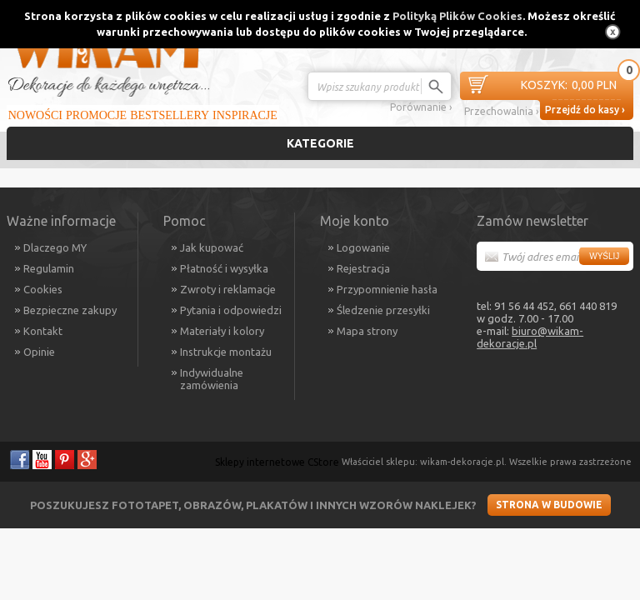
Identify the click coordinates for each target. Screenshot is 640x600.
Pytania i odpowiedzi (231, 310)
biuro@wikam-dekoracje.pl (530, 337)
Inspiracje (245, 115)
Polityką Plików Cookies (457, 16)
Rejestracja (363, 268)
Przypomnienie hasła (387, 289)
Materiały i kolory (222, 331)
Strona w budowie (549, 504)
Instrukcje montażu (226, 352)
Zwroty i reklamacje (228, 289)
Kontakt (42, 331)
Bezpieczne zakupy (70, 310)
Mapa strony (367, 331)
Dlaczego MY (55, 247)
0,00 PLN (569, 85)
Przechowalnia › (501, 111)
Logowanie (363, 247)
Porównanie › (421, 107)
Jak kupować (211, 247)
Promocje (96, 115)
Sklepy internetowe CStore (277, 462)
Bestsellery (169, 115)
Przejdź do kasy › (585, 109)
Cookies (42, 289)
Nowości (35, 115)
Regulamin (48, 268)
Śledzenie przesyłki (383, 310)
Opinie (39, 352)
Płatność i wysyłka (224, 268)
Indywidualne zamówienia (211, 379)
